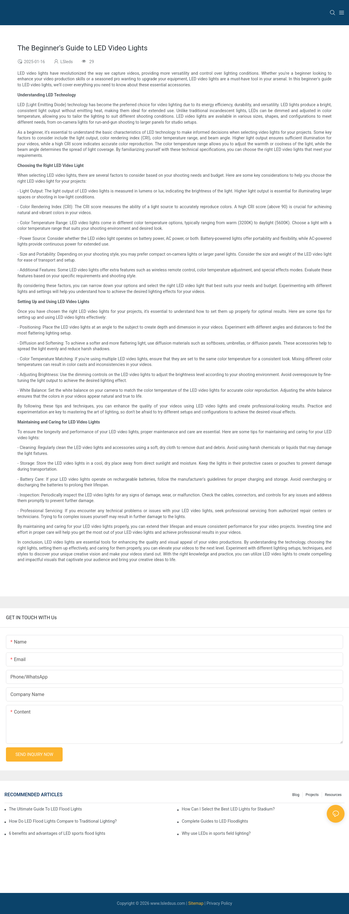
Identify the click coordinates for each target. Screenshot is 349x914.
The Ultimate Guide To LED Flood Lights (45, 809)
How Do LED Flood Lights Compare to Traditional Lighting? (63, 821)
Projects (312, 795)
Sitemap (195, 903)
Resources (333, 795)
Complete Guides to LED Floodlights (215, 821)
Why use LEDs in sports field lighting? (216, 833)
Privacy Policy (219, 903)
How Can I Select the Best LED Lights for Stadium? (228, 809)
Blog (295, 795)
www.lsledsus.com (167, 903)
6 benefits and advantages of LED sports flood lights (57, 833)
